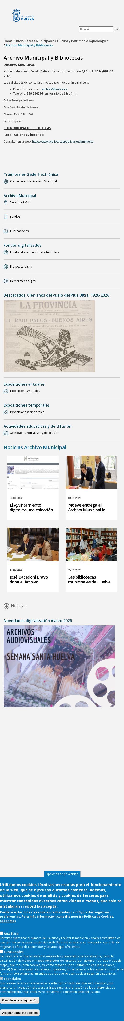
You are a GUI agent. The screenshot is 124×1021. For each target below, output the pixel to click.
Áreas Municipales (40, 41)
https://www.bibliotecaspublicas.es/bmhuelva (63, 141)
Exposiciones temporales (27, 412)
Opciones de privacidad (62, 878)
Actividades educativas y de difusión (34, 433)
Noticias (15, 606)
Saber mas (8, 924)
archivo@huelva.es (54, 89)
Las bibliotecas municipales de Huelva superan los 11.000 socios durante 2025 (91, 584)
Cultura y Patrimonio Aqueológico (82, 41)
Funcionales (13, 955)
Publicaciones (19, 231)
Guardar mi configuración (19, 1004)
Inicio (19, 41)
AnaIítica (11, 937)
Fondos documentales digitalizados (34, 252)
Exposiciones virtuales (25, 391)
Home (8, 41)
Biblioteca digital (21, 266)
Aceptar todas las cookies (20, 1016)
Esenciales (12, 982)
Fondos (15, 217)
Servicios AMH (19, 202)
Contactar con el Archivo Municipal (33, 181)
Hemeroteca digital (23, 281)
